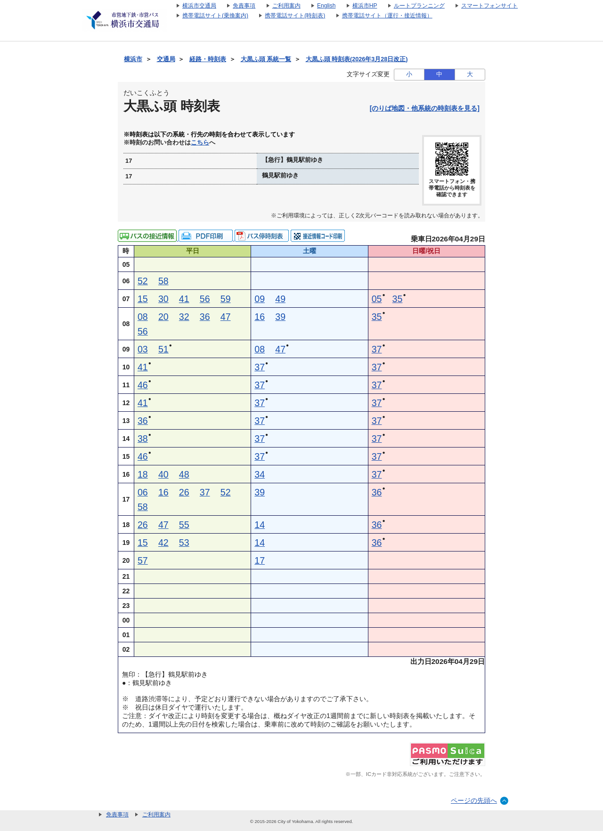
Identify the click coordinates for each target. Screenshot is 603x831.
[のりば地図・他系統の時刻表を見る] (425, 108)
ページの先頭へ (474, 800)
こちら (200, 142)
